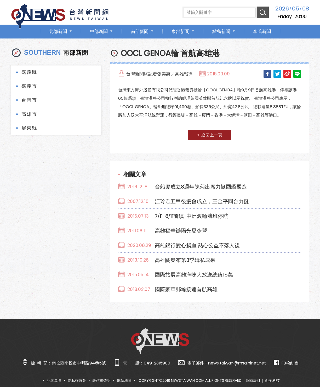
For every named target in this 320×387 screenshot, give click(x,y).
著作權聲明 (101, 380)
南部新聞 (139, 31)
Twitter (277, 74)
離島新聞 (221, 31)
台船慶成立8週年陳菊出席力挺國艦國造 (201, 186)
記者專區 (54, 380)
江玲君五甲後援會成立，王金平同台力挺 (202, 201)
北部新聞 (58, 31)
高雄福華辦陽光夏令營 (181, 230)
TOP (307, 367)
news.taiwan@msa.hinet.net (237, 363)
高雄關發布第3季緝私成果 (185, 260)
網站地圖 (124, 380)
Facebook (267, 74)
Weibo (287, 74)
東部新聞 (180, 31)
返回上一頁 (211, 135)
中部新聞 (99, 31)
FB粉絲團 (286, 363)
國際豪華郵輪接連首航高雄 (186, 289)
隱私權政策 (77, 380)
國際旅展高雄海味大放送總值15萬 (194, 274)
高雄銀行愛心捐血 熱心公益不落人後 (197, 245)
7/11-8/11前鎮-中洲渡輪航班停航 (191, 216)
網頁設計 (253, 380)
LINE (297, 74)
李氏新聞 (262, 31)
